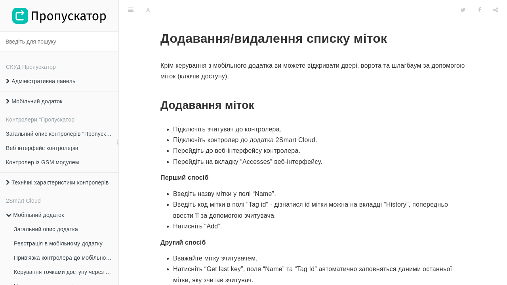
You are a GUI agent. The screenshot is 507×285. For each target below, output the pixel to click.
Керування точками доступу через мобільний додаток (66, 272)
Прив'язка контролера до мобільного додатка (66, 258)
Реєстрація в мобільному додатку (58, 243)
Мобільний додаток (34, 101)
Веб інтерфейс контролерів (42, 148)
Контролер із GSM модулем (42, 162)
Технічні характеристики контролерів (57, 182)
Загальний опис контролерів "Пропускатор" (62, 134)
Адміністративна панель (40, 81)
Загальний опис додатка (46, 229)
